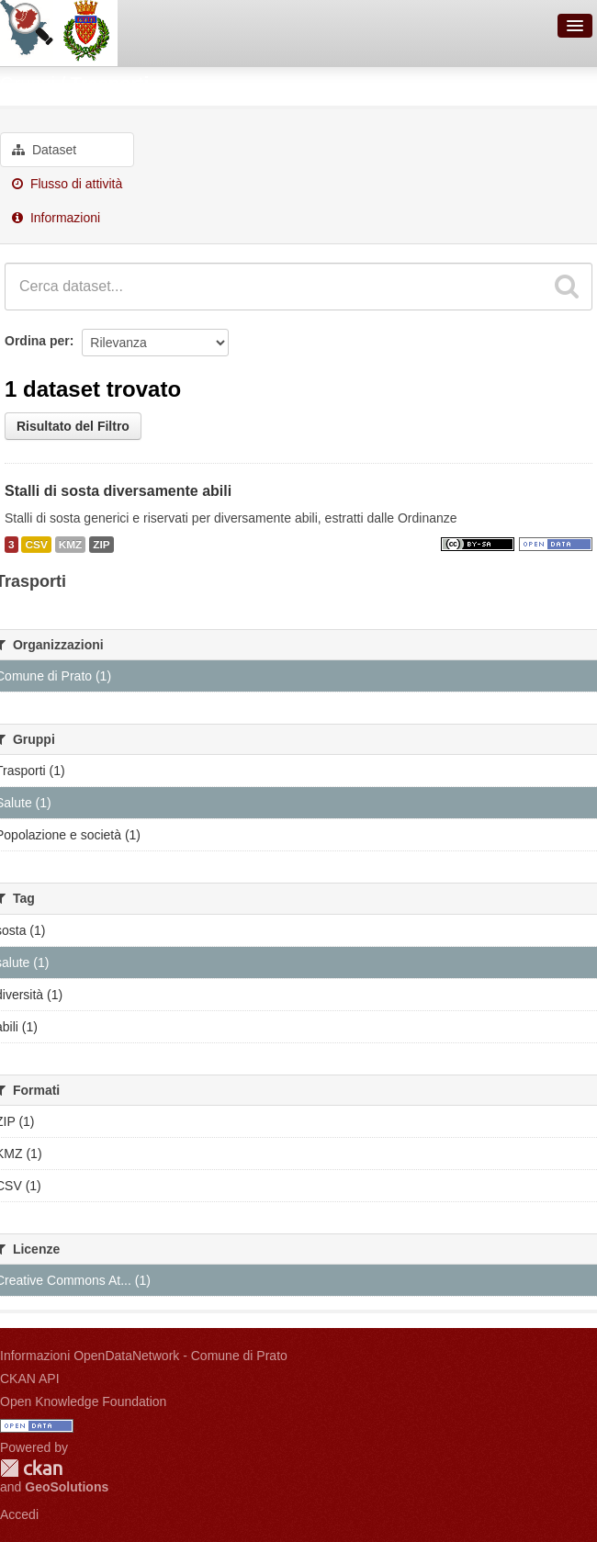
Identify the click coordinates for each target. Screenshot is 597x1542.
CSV (36, 544)
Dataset (44, 149)
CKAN (31, 1468)
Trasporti (110, 83)
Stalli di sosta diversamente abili (118, 491)
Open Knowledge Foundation (83, 1401)
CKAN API (30, 1378)
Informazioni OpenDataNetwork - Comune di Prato (143, 1355)
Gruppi (27, 83)
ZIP (101, 544)
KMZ (71, 544)
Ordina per (37, 340)
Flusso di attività (67, 183)
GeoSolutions (66, 1487)
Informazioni (56, 217)
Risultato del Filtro (73, 426)
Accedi (19, 1514)
